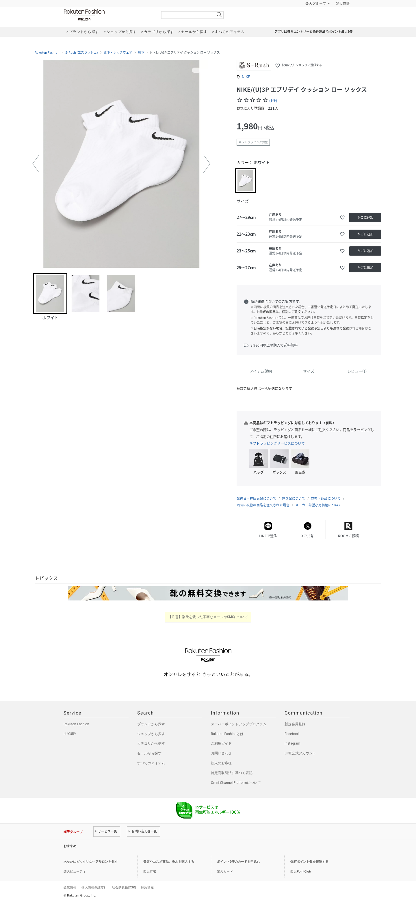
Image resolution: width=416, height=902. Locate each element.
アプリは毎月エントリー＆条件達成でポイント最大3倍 (313, 32)
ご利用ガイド (221, 743)
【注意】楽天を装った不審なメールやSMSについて (208, 617)
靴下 (141, 52)
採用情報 (147, 887)
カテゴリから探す (151, 743)
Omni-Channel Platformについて (236, 783)
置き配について (293, 498)
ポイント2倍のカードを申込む (238, 862)
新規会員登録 (295, 724)
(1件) (273, 100)
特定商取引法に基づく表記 (231, 773)
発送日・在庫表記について (256, 498)
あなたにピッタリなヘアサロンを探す (91, 862)
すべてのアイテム (151, 763)
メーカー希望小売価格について (318, 505)
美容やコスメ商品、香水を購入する (168, 862)
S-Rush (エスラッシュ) (81, 52)
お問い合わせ (221, 753)
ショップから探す (151, 734)
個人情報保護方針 (94, 887)
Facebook (292, 734)
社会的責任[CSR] (124, 887)
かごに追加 (365, 217)
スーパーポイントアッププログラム (238, 724)
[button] (36, 163)
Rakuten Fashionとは (227, 734)
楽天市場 (343, 3)
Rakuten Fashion (108, 15)
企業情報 (70, 887)
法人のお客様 (221, 763)
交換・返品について (326, 498)
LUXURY (70, 734)
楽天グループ (315, 3)
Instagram (292, 743)
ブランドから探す (151, 724)
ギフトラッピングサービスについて (277, 443)
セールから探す (149, 753)
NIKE (246, 76)
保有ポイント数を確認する (309, 862)
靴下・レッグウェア (118, 52)
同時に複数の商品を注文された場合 (263, 505)
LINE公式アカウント (300, 753)
